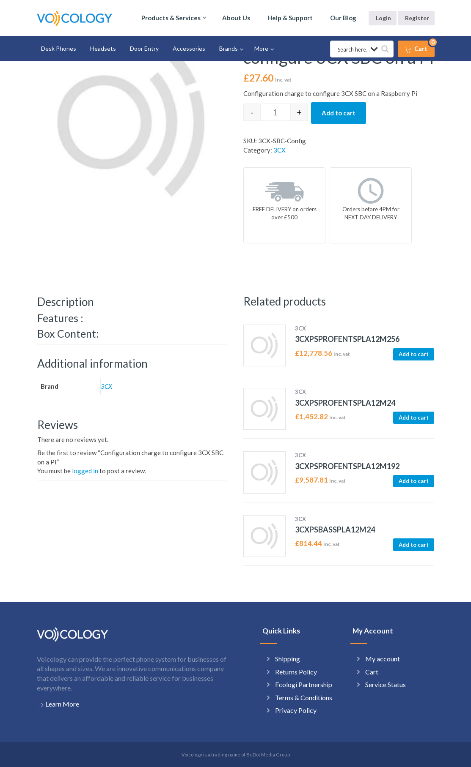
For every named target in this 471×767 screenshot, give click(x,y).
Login (383, 18)
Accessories (189, 48)
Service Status (385, 684)
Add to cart (338, 113)
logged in (85, 471)
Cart (371, 672)
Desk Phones (58, 48)
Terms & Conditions (303, 697)
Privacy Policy (296, 710)
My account (382, 659)
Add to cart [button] (414, 354)
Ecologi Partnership (303, 684)
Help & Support (290, 18)
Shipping (287, 659)
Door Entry (144, 48)
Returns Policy (296, 672)
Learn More (58, 704)
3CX (279, 150)
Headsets (103, 48)
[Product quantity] (275, 112)
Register (417, 18)
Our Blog (343, 18)
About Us (236, 18)
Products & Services (171, 18)
